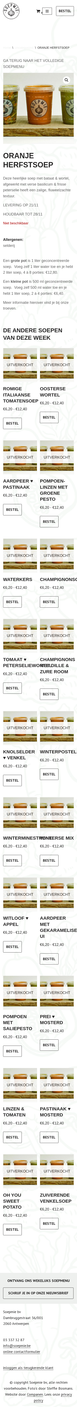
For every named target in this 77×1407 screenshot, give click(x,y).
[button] (66, 80)
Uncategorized (24, 47)
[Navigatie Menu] (47, 11)
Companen (35, 1394)
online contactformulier (21, 1351)
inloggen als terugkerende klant (28, 1367)
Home (7, 47)
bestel (12, 423)
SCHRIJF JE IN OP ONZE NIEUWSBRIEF (38, 1293)
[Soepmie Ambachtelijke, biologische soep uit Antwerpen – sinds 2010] (11, 11)
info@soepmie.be (17, 1345)
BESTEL (65, 10)
